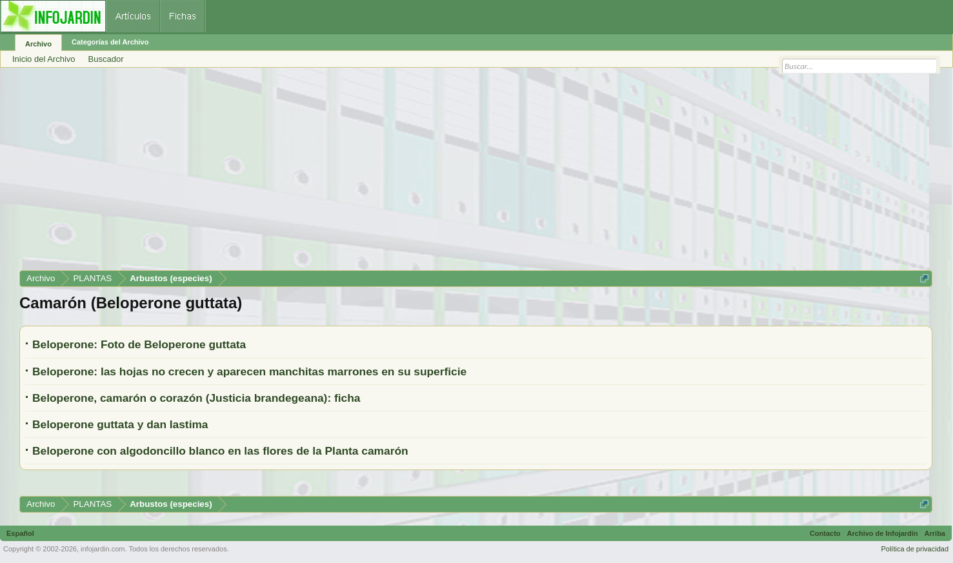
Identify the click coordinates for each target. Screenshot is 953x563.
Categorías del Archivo (110, 42)
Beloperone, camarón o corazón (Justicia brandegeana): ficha (196, 397)
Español (20, 533)
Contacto (825, 533)
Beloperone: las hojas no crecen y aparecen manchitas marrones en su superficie (249, 371)
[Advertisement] (406, 173)
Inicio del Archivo (43, 59)
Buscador (106, 59)
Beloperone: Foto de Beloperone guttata (139, 344)
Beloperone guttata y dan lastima (120, 424)
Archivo (38, 44)
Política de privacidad (914, 549)
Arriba (935, 533)
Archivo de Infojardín (882, 533)
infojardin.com (103, 549)
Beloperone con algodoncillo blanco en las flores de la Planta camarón (220, 450)
